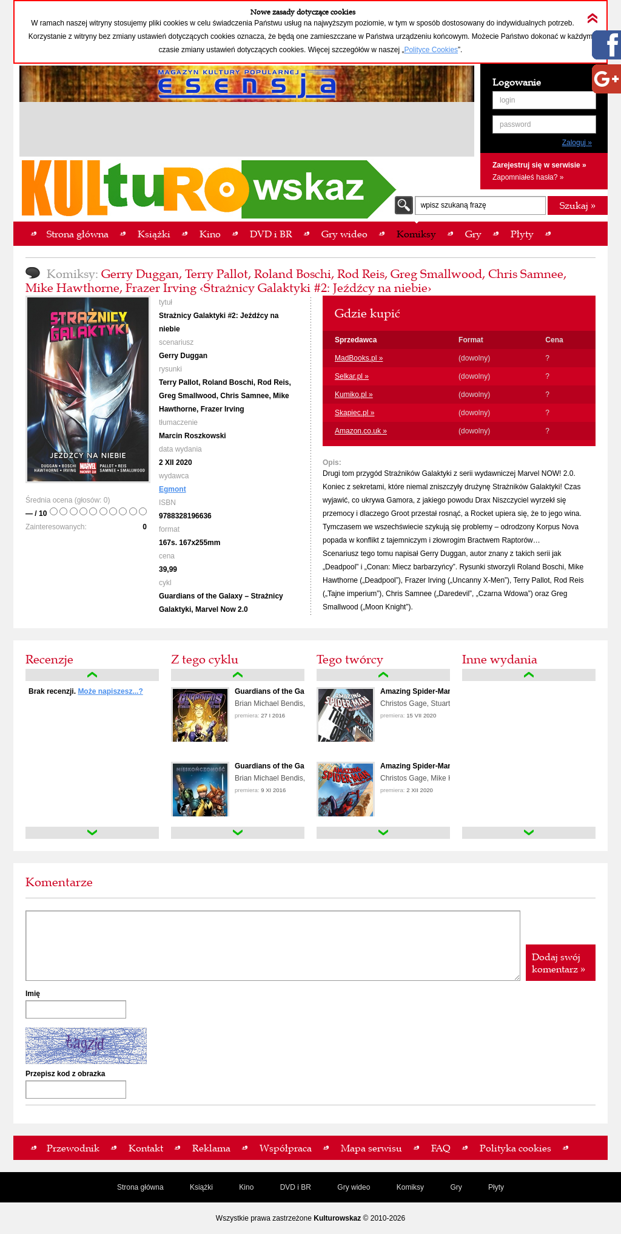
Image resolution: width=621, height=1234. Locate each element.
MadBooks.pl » (359, 358)
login (507, 100)
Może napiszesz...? (110, 691)
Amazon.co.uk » (361, 431)
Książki (201, 1187)
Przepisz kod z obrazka (65, 1074)
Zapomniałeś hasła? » (527, 177)
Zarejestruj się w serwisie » (539, 165)
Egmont (172, 489)
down (92, 833)
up (92, 675)
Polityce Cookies (431, 50)
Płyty (496, 1187)
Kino (246, 1187)
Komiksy (410, 1187)
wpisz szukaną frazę (453, 205)
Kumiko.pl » (354, 394)
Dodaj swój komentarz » (558, 963)
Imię (32, 993)
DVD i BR (295, 1187)
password (515, 124)
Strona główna (140, 1187)
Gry (456, 1187)
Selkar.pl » (352, 376)
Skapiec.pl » (354, 413)
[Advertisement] (247, 131)
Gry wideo (353, 1187)
